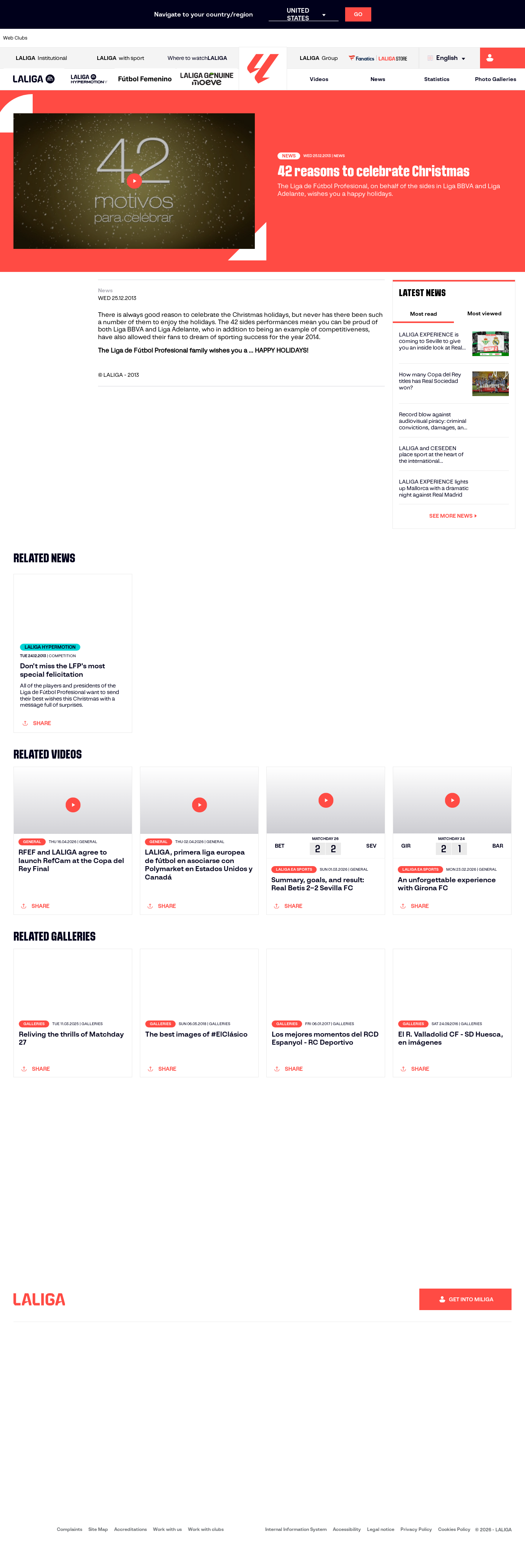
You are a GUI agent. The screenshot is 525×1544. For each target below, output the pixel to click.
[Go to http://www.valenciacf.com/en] (491, 38)
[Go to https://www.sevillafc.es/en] (466, 38)
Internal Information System (296, 1529)
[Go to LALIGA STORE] (377, 58)
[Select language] (448, 58)
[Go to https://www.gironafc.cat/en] (219, 38)
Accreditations (130, 1529)
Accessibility (347, 1529)
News (377, 79)
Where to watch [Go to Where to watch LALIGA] (197, 58)
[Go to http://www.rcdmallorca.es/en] (343, 38)
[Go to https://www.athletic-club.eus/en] (46, 38)
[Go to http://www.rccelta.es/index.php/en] (293, 38)
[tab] (423, 313)
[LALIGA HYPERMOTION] (89, 79)
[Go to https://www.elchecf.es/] (145, 38)
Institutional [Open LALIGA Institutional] (41, 58)
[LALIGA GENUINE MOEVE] (207, 79)
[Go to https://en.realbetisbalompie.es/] (368, 38)
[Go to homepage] (263, 86)
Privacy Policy (416, 1529)
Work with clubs (206, 1529)
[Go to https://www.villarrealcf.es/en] (516, 38)
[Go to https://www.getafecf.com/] (194, 38)
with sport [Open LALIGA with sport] (120, 58)
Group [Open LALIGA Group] (319, 58)
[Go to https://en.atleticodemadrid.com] (71, 38)
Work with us (167, 1529)
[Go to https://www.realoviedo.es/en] (417, 38)
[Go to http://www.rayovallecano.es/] (268, 38)
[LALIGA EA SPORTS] (34, 79)
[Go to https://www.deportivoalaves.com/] (120, 38)
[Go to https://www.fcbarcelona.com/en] (170, 38)
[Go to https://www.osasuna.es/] (95, 38)
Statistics (436, 79)
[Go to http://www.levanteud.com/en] (244, 38)
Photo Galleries (495, 79)
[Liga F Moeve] (145, 79)
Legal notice (380, 1529)
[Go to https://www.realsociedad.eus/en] (442, 38)
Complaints (69, 1529)
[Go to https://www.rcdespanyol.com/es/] (318, 38)
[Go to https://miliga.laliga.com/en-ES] (502, 58)
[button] (34, 79)
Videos (319, 79)
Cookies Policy (454, 1529)
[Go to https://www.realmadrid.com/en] (392, 38)
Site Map (98, 1529)
